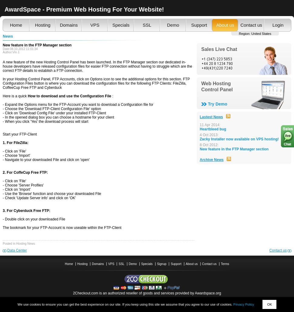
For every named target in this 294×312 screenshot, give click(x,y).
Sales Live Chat (219, 49)
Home (16, 25)
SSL (147, 25)
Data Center (17, 250)
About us (225, 25)
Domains (69, 25)
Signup (161, 264)
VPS (94, 25)
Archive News (212, 160)
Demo (173, 25)
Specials (121, 25)
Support (199, 25)
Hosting (43, 25)
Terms (225, 264)
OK (269, 304)
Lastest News (211, 117)
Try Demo (217, 104)
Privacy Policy (243, 304)
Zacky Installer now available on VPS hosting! (239, 139)
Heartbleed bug (213, 129)
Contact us (251, 25)
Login (278, 25)
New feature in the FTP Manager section (234, 149)
